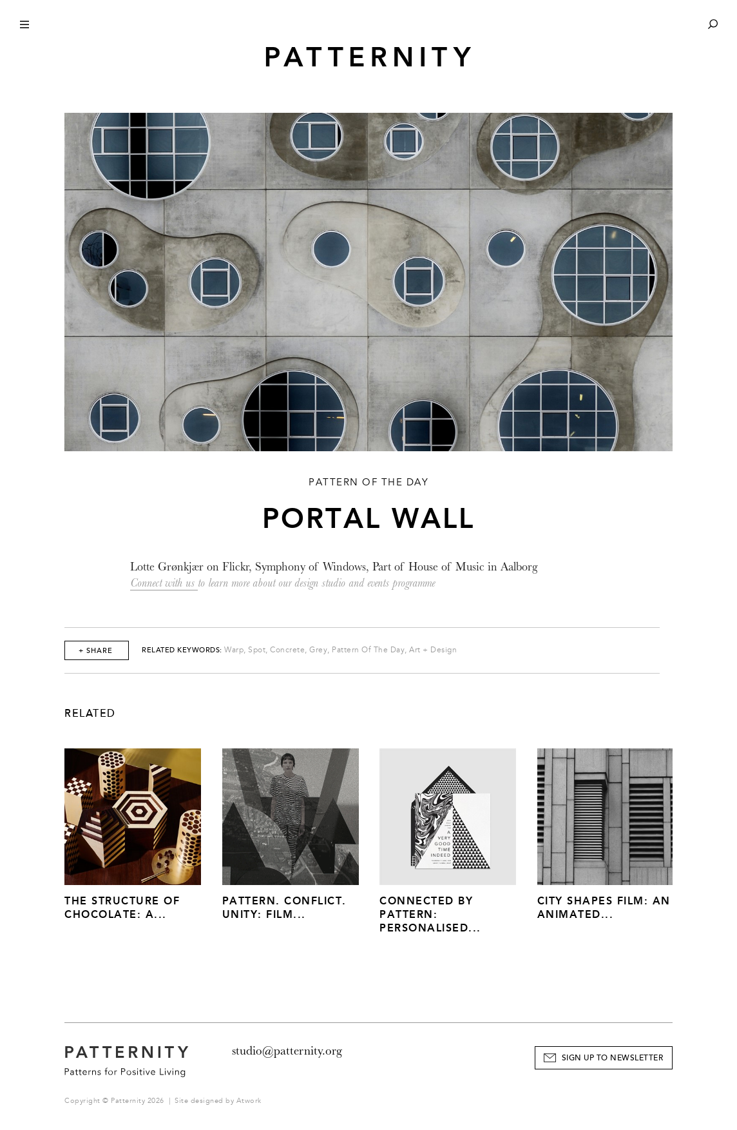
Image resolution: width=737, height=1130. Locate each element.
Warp (234, 650)
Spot (256, 650)
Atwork (249, 1100)
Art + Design (433, 650)
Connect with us (164, 583)
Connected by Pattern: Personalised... (430, 914)
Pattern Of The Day (368, 650)
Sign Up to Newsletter (613, 1058)
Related (90, 713)
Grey (318, 650)
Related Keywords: (182, 650)
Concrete (287, 650)
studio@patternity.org (287, 1051)
